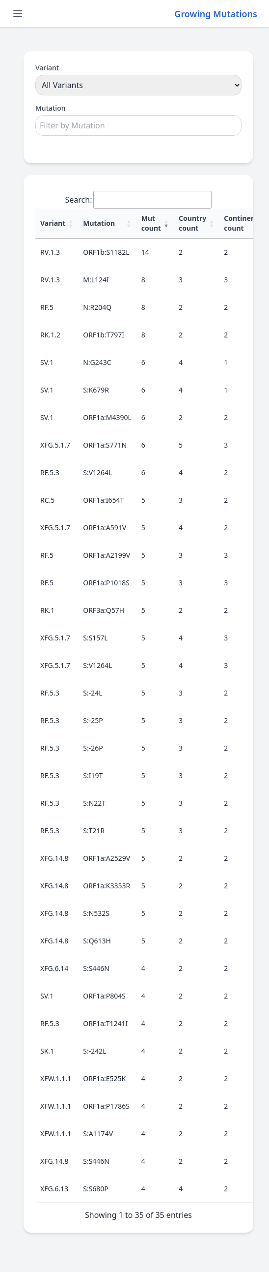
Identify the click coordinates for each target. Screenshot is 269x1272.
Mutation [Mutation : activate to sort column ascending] (99, 223)
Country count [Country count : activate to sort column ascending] (192, 223)
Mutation (50, 108)
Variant (47, 67)
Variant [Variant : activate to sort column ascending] (52, 223)
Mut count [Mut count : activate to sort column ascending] (151, 223)
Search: (138, 199)
